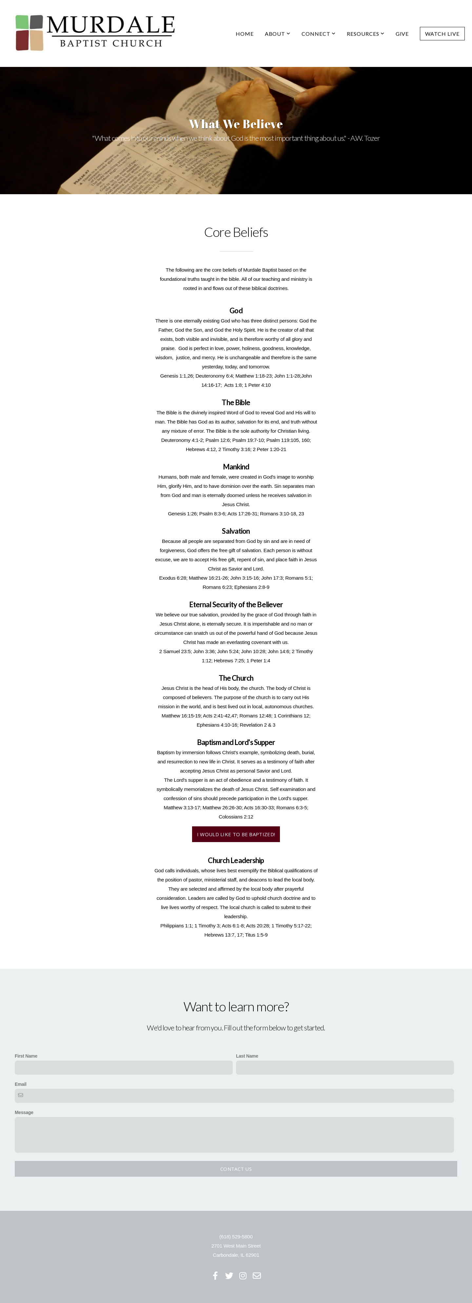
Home (245, 34)
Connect (319, 34)
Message (24, 1112)
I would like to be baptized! (236, 834)
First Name (26, 1056)
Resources (365, 34)
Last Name (247, 1056)
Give (402, 34)
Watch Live (442, 34)
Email (21, 1084)
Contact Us (236, 1169)
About (278, 34)
